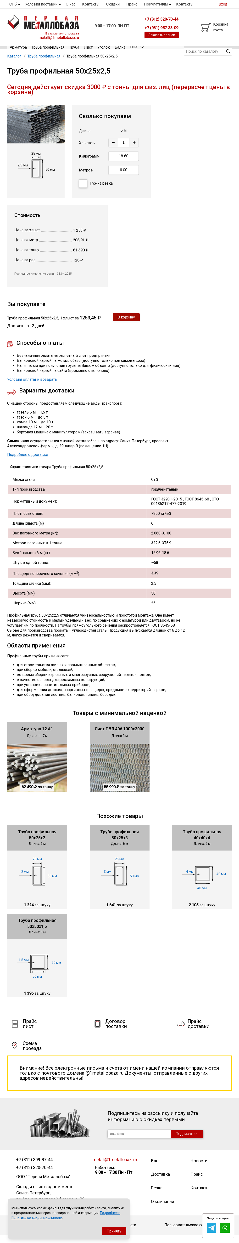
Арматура (18, 51)
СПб (13, 4)
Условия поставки (41, 4)
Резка (156, 1195)
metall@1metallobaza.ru (59, 37)
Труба (74, 51)
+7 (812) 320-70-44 (34, 1175)
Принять (114, 1231)
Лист (88, 51)
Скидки (113, 4)
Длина (84, 138)
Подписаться (187, 1142)
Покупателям (156, 4)
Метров (86, 178)
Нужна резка (96, 191)
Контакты (91, 4)
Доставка (160, 1182)
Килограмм (89, 164)
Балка (120, 51)
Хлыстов (87, 150)
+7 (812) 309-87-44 (34, 1167)
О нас (70, 4)
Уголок (103, 51)
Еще (137, 51)
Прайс (131, 4)
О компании (162, 1209)
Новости (198, 1168)
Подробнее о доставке (27, 462)
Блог (155, 1168)
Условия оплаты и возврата (32, 387)
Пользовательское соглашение (192, 1233)
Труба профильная (48, 51)
